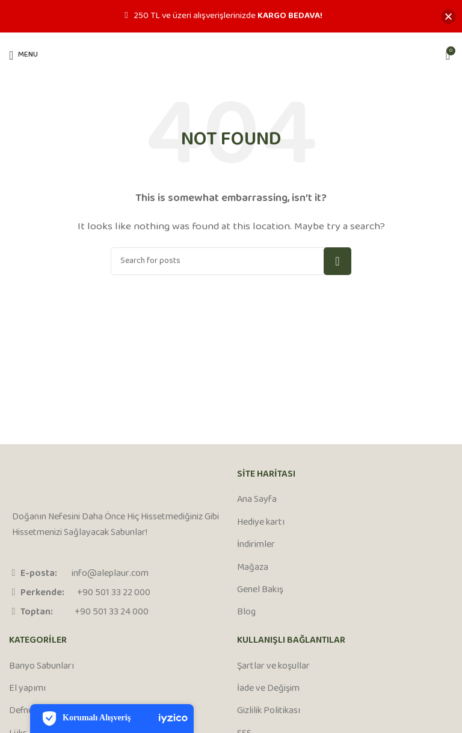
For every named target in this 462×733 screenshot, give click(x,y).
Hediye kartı (261, 523)
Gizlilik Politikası (268, 711)
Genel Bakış (260, 590)
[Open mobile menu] (23, 55)
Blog (246, 612)
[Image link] (57, 485)
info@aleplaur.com (110, 574)
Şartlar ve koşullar (273, 666)
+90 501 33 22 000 (113, 593)
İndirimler (256, 545)
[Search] (231, 261)
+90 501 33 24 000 (112, 612)
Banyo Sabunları (41, 666)
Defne (21, 711)
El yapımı (27, 689)
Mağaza (252, 568)
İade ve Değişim (268, 689)
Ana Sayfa (257, 500)
